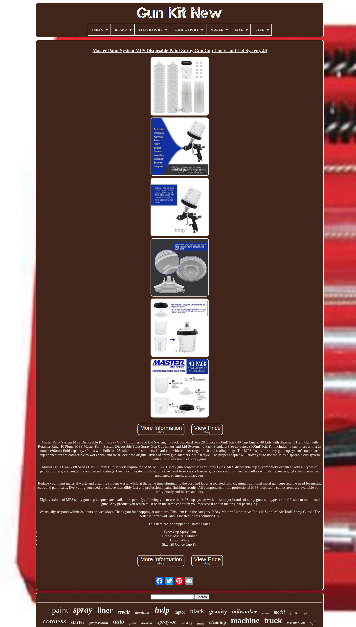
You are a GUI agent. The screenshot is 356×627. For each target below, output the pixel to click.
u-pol (305, 613)
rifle (313, 623)
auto (118, 621)
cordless (54, 621)
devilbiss (142, 612)
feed (132, 622)
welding (187, 623)
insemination (296, 623)
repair (124, 612)
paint (60, 610)
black (197, 611)
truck (273, 621)
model (279, 612)
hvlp (162, 610)
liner (105, 610)
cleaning (217, 622)
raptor (180, 612)
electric (200, 623)
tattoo (265, 613)
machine (245, 620)
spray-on (167, 622)
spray (82, 610)
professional (98, 623)
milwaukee (244, 611)
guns (293, 613)
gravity (218, 611)
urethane (147, 623)
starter (78, 622)
